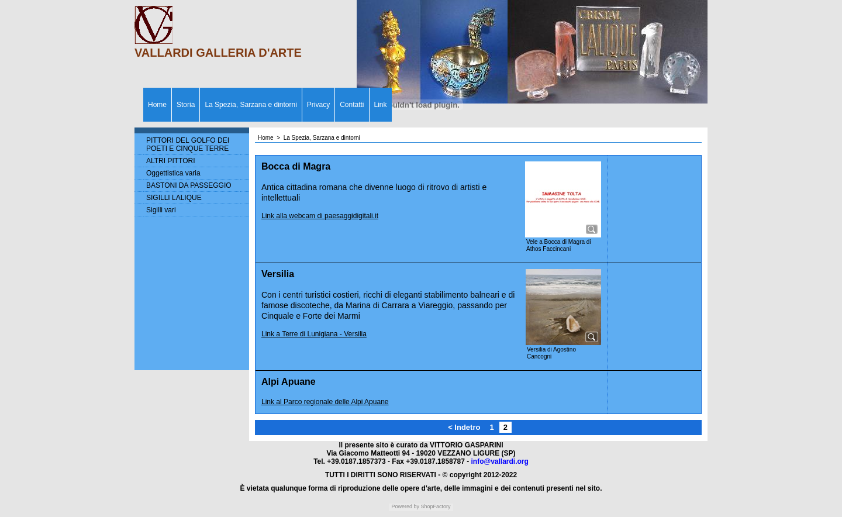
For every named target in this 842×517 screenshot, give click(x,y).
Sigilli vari (161, 210)
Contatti (352, 105)
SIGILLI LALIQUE (174, 198)
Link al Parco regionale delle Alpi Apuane (325, 402)
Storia (186, 105)
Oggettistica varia (173, 173)
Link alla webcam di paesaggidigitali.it (319, 216)
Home (157, 105)
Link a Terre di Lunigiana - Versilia (314, 334)
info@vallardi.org (499, 461)
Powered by (405, 506)
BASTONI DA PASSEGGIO (189, 185)
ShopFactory (435, 506)
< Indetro (464, 427)
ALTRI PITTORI (170, 161)
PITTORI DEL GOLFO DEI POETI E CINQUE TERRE (187, 144)
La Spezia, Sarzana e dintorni (250, 105)
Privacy (318, 105)
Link (380, 105)
